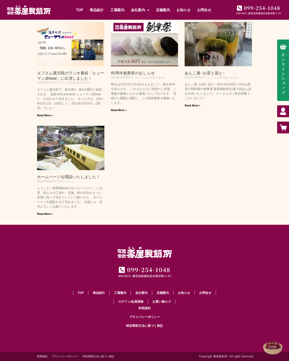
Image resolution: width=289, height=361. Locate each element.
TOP (79, 10)
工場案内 (117, 10)
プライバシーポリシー (144, 317)
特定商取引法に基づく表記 (144, 325)
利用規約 (144, 308)
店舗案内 (163, 10)
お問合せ (204, 10)
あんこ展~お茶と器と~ (205, 73)
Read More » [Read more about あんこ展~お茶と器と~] (192, 105)
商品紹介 (97, 10)
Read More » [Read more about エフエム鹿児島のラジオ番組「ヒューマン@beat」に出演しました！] (45, 115)
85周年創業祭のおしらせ (133, 73)
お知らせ (184, 10)
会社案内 (140, 10)
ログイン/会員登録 (131, 301)
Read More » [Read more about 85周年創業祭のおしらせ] (119, 110)
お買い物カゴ (161, 301)
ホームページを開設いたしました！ (68, 177)
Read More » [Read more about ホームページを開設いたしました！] (45, 214)
